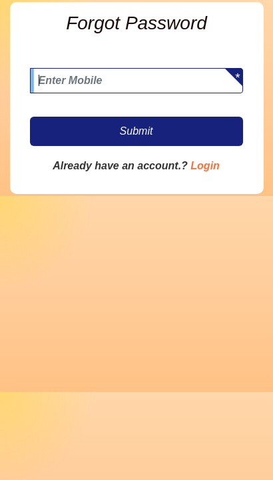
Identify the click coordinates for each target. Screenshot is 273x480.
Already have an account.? (120, 165)
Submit (136, 131)
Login (205, 165)
